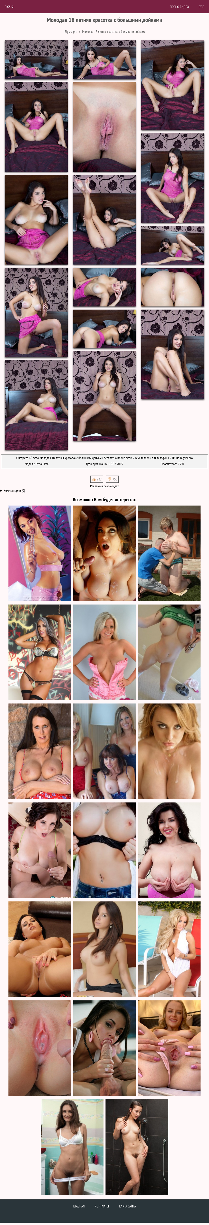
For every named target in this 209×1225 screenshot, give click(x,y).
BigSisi (9, 6)
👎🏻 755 (112, 479)
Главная (79, 1206)
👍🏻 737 (97, 479)
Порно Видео (179, 6)
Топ (201, 6)
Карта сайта (127, 1206)
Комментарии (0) (14, 490)
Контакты (102, 1206)
